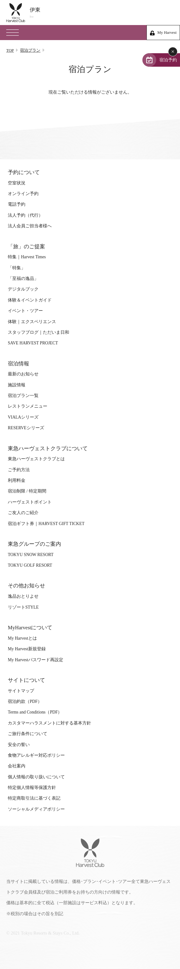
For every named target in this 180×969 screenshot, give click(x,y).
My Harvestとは (22, 638)
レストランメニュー (27, 406)
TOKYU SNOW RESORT (31, 554)
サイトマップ (21, 690)
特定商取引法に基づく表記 (34, 798)
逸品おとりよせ (23, 596)
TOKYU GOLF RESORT (30, 565)
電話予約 (16, 204)
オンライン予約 (23, 193)
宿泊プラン (30, 50)
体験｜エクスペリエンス (32, 321)
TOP (10, 50)
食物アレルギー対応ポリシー (36, 755)
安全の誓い (19, 744)
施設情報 (16, 385)
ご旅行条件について (27, 733)
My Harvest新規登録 (27, 649)
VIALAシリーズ (23, 417)
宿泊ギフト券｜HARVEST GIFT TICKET (46, 523)
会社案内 (16, 766)
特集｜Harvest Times (27, 257)
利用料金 (16, 480)
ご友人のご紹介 (23, 512)
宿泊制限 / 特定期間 (27, 491)
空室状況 (16, 183)
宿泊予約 (168, 59)
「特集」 (16, 267)
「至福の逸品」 (23, 278)
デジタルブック (23, 289)
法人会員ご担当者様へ (30, 226)
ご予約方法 (19, 469)
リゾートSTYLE (23, 607)
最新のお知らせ (23, 374)
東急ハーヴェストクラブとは (36, 458)
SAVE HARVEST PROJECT (33, 343)
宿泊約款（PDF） (25, 701)
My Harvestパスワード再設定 (35, 659)
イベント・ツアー (25, 310)
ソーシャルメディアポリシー (36, 809)
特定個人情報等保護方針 (32, 787)
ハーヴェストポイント (30, 502)
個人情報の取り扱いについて (36, 777)
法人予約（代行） (25, 215)
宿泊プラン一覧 (23, 395)
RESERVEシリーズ (26, 427)
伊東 (102, 12)
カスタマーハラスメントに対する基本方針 (49, 723)
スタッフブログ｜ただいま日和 (38, 332)
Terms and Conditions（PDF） (35, 712)
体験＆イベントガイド (30, 300)
